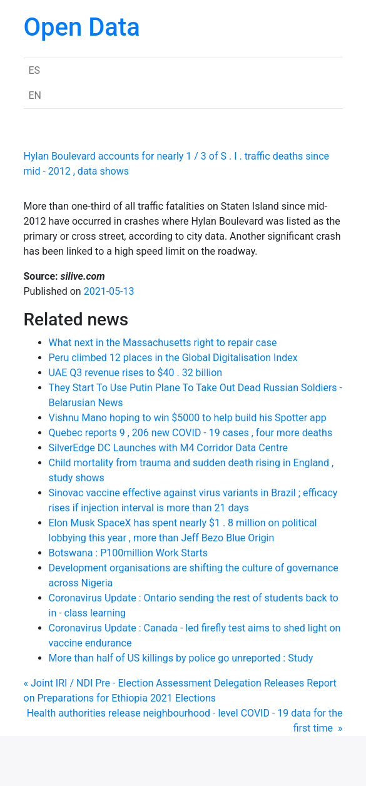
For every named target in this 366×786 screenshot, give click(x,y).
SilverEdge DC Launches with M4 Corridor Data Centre (168, 448)
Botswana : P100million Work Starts (128, 553)
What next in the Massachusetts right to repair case (163, 343)
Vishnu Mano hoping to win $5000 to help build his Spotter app (188, 418)
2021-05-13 (109, 291)
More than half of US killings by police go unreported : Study (181, 658)
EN (35, 95)
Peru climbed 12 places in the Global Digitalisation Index (173, 358)
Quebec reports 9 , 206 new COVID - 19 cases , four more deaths (191, 433)
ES (35, 70)
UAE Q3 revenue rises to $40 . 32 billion (136, 373)
